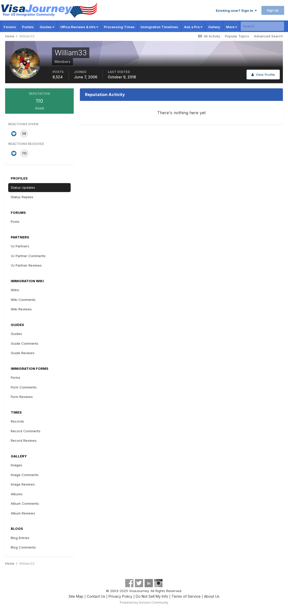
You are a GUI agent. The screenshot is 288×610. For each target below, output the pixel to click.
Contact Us (96, 596)
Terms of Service (186, 596)
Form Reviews (22, 397)
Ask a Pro (193, 27)
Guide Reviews (23, 353)
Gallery (214, 27)
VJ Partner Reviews (26, 265)
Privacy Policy (120, 596)
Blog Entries (20, 538)
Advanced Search (268, 36)
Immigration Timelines (159, 27)
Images (16, 465)
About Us (211, 596)
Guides (47, 27)
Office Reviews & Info (79, 27)
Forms (15, 377)
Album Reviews (23, 513)
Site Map (76, 596)
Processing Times (119, 27)
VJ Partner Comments (28, 256)
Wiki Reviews (21, 309)
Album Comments (25, 503)
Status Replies (22, 197)
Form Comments (24, 387)
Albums (17, 494)
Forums (10, 27)
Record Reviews (24, 440)
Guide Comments (24, 343)
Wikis (15, 290)
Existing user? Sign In (236, 10)
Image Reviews (23, 484)
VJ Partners (20, 246)
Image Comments (25, 475)
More (231, 27)
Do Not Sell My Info (152, 596)
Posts (15, 221)
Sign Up (273, 10)
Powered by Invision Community (144, 602)
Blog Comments (23, 547)
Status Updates (23, 187)
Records (17, 421)
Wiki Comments (23, 300)
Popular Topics (237, 36)
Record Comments (25, 431)
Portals (28, 27)
